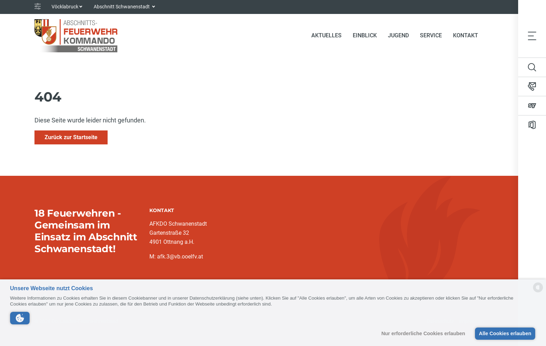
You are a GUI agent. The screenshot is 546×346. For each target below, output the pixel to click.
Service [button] (431, 35)
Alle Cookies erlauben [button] (505, 333)
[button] (20, 318)
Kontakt (465, 35)
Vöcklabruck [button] (65, 6)
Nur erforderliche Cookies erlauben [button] (423, 333)
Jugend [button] (398, 35)
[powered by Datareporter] (538, 292)
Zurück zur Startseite (71, 137)
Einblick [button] (365, 35)
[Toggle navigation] (532, 35)
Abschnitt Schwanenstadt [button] (122, 6)
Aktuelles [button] (326, 35)
